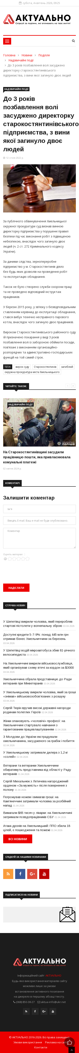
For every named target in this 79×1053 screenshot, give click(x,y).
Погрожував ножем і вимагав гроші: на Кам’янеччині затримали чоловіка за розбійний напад (37, 801)
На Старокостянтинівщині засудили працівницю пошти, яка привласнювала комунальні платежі (36, 457)
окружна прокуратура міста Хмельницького (32, 372)
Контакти (40, 1047)
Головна (9, 55)
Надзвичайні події (21, 60)
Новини (26, 55)
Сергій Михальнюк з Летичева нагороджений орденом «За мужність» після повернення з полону (35, 785)
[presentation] (35, 569)
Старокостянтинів (45, 367)
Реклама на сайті (56, 1042)
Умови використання (27, 1042)
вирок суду (22, 367)
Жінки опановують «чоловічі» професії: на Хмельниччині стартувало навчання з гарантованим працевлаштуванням (34, 725)
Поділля (44, 55)
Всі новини (17, 839)
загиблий (67, 367)
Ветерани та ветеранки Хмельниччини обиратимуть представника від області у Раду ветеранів (37, 770)
